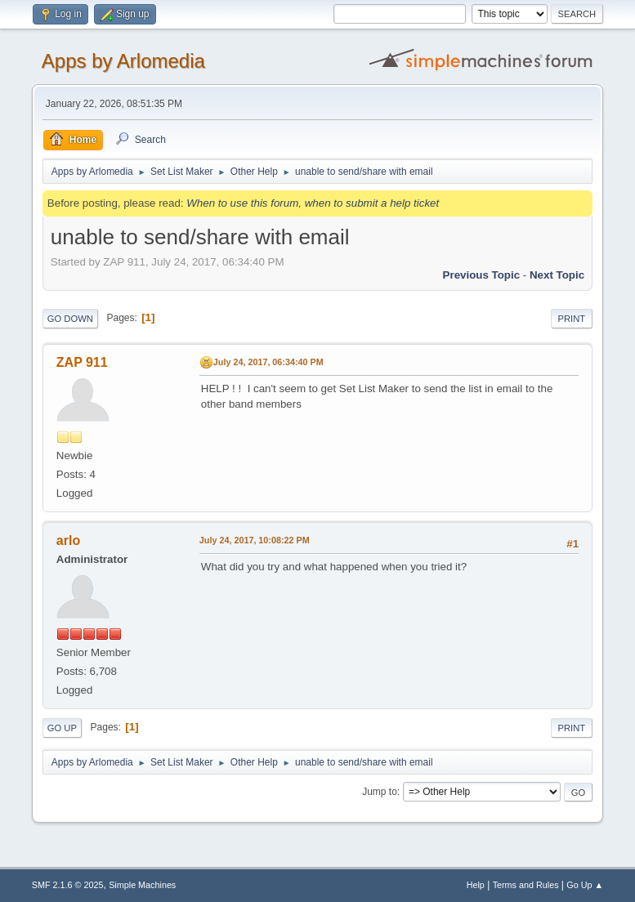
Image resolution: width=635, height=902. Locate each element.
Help (476, 885)
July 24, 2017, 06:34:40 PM (268, 362)
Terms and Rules (526, 885)
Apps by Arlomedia (123, 61)
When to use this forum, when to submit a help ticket (312, 203)
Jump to (379, 791)
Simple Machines (142, 885)
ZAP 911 (82, 362)
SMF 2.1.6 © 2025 (68, 885)
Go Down (70, 319)
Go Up (62, 728)
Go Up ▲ (584, 885)
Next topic (557, 275)
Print (572, 319)
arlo (68, 540)
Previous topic (482, 275)
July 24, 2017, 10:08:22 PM (254, 540)
